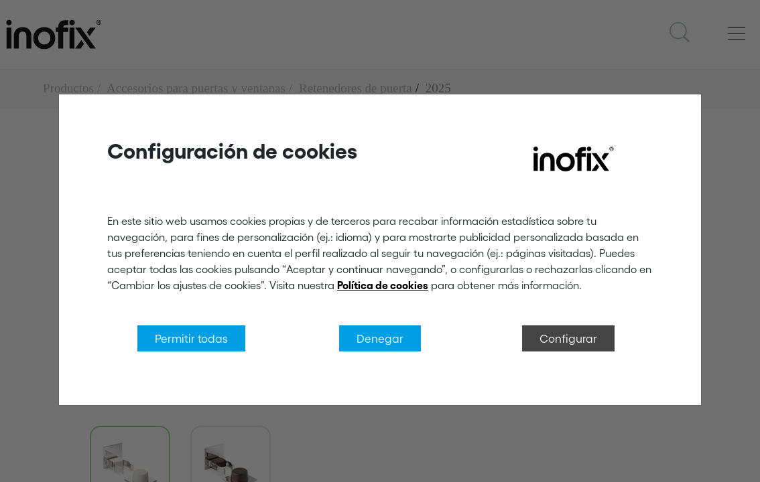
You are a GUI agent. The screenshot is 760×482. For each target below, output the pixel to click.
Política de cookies (382, 285)
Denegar (380, 338)
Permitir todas (191, 338)
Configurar (568, 338)
